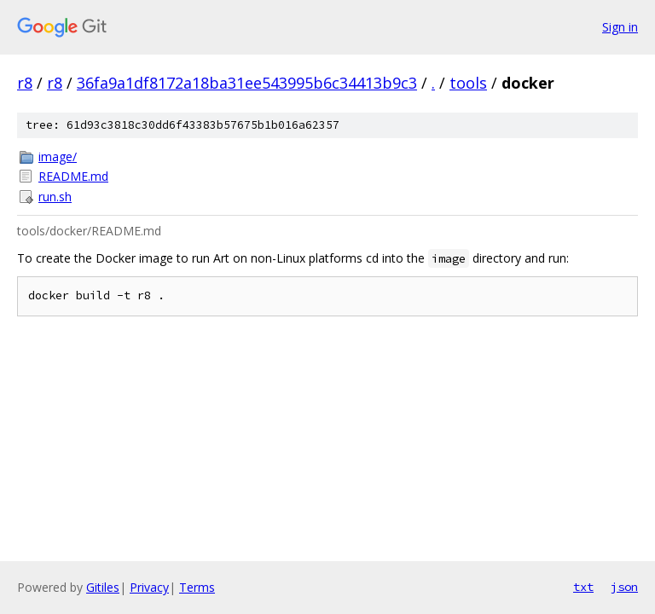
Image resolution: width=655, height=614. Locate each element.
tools (468, 82)
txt (583, 586)
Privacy (149, 587)
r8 (24, 82)
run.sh (55, 196)
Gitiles (102, 587)
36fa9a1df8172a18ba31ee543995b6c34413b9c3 (247, 82)
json (624, 586)
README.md (73, 176)
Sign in (620, 27)
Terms (197, 587)
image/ (57, 156)
